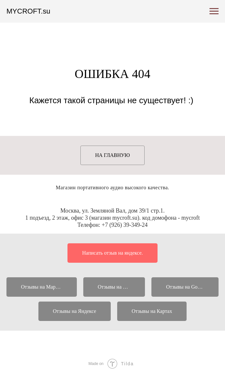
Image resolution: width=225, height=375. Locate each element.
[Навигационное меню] (214, 11)
